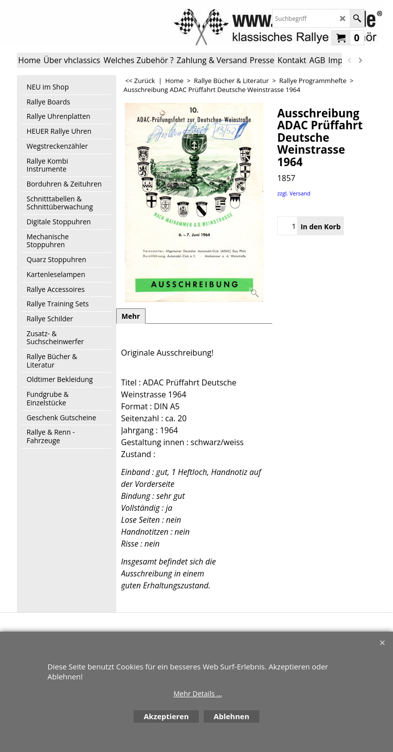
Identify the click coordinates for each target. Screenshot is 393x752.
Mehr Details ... (197, 693)
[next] (360, 60)
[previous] (350, 60)
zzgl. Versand (294, 193)
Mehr (131, 316)
